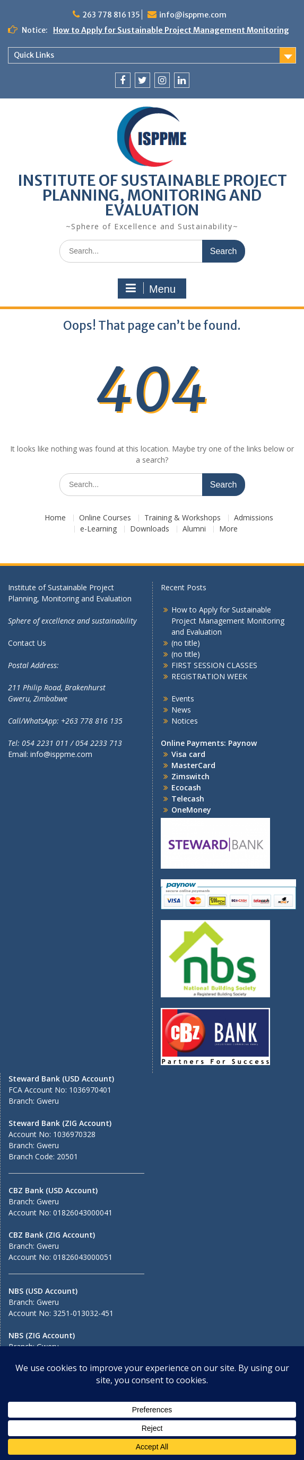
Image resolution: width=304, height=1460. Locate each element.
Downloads (149, 529)
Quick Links (34, 55)
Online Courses (105, 518)
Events (182, 698)
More (228, 529)
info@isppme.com (193, 15)
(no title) (185, 643)
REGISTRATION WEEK (209, 676)
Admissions (253, 518)
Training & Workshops (182, 518)
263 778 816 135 (111, 15)
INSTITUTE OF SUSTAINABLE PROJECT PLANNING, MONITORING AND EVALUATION (152, 195)
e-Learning (98, 529)
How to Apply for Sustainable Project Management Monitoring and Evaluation (227, 621)
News (181, 710)
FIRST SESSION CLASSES (214, 665)
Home (55, 518)
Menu (151, 288)
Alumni (194, 529)
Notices (184, 721)
